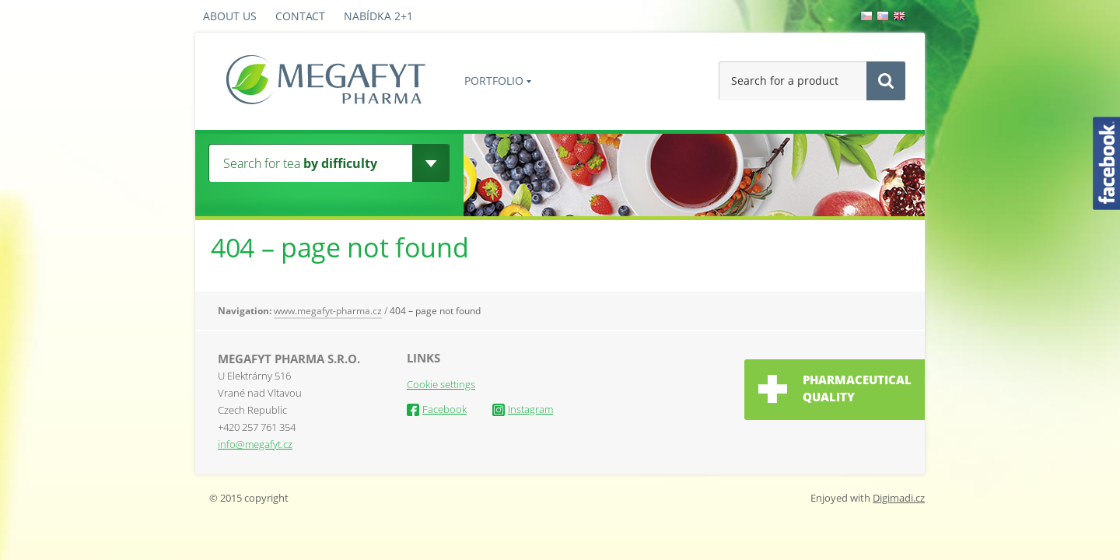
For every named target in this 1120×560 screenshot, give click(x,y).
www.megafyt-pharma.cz (328, 310)
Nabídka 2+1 (378, 16)
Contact (300, 16)
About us (230, 16)
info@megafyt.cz (255, 444)
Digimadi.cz (899, 498)
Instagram (522, 409)
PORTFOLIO (493, 80)
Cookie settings (441, 384)
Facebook (437, 409)
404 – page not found (435, 310)
